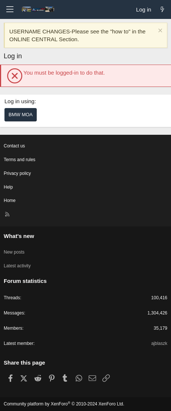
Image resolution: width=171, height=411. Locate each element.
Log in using (19, 101)
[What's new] (162, 9)
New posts (14, 252)
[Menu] (9, 9)
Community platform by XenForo (64, 404)
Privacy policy (17, 173)
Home (10, 200)
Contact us (14, 146)
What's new (19, 236)
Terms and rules (19, 159)
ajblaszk (159, 343)
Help (8, 187)
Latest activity (17, 265)
